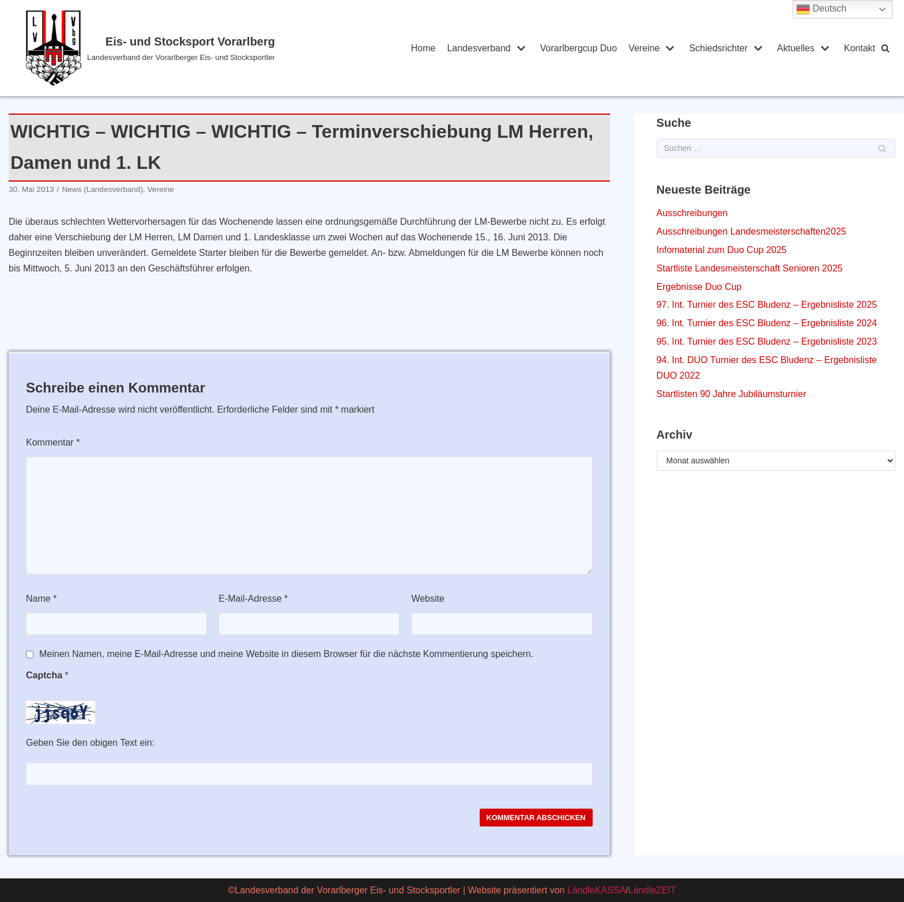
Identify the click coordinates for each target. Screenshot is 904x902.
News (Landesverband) (102, 189)
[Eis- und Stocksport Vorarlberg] (197, 48)
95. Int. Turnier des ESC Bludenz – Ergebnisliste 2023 (767, 341)
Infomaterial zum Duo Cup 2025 (722, 250)
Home (423, 48)
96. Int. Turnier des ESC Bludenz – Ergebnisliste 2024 (767, 323)
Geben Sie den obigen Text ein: (90, 743)
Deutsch (821, 9)
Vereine (161, 189)
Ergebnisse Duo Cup (699, 287)
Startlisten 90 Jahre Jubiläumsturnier (732, 394)
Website (428, 598)
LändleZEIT (652, 890)
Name (41, 598)
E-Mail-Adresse (253, 598)
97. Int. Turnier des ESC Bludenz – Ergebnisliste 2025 (767, 305)
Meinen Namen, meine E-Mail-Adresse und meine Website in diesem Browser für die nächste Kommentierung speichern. (286, 654)
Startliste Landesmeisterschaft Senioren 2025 (750, 268)
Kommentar (53, 442)
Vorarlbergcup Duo (578, 48)
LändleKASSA (596, 890)
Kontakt (859, 48)
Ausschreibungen (692, 213)
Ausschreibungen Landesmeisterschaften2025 (751, 231)
